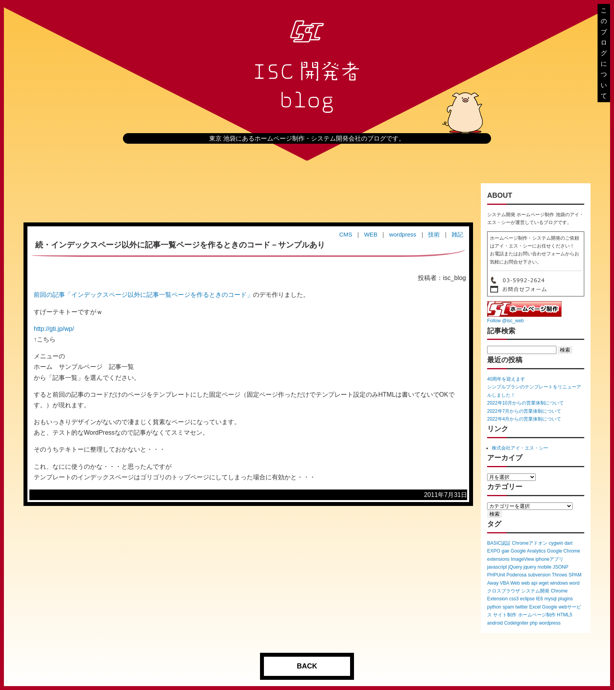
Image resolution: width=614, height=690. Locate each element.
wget (544, 583)
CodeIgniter (516, 623)
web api (529, 583)
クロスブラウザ (503, 591)
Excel (534, 607)
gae (505, 551)
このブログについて (604, 53)
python (494, 607)
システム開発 (535, 591)
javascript (497, 567)
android (495, 623)
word (574, 583)
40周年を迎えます (506, 379)
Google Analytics (528, 551)
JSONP (560, 567)
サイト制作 (504, 615)
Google (549, 607)
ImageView (522, 559)
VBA (504, 583)
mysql (550, 598)
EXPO (493, 551)
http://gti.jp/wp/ (54, 328)
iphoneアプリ (549, 559)
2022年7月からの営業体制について (524, 411)
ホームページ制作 (537, 615)
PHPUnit (496, 575)
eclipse (527, 598)
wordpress (549, 623)
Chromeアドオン (529, 543)
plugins (565, 598)
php (534, 623)
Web (515, 583)
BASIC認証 (499, 543)
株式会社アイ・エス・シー (520, 448)
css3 (514, 598)
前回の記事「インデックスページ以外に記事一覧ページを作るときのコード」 (143, 294)
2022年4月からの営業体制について (524, 419)
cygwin (556, 543)
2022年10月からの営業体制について (525, 403)
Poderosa (516, 575)
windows (559, 583)
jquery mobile (537, 567)
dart (568, 543)
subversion (539, 575)
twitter (521, 607)
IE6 (539, 598)
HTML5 (564, 615)
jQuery (515, 567)
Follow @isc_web (505, 320)
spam (508, 607)
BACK (307, 666)
